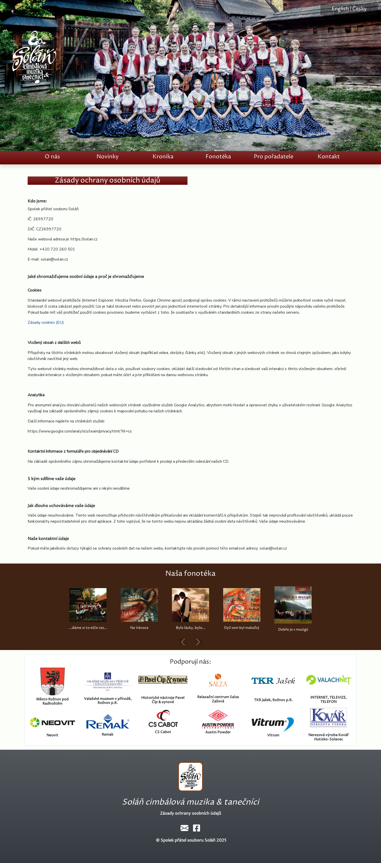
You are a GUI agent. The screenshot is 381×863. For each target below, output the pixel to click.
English (340, 9)
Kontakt (329, 156)
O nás (52, 156)
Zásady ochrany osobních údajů (190, 813)
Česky (359, 9)
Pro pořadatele (273, 156)
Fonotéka (218, 156)
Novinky (108, 156)
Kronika (163, 156)
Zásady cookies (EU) (46, 322)
